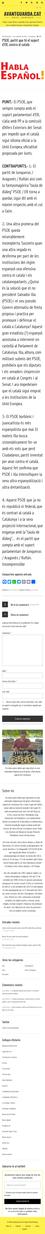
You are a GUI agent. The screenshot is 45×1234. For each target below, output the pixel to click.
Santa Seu (5, 1143)
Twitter (25, 3)
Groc (3, 970)
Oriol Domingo (6, 36)
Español (24, 1229)
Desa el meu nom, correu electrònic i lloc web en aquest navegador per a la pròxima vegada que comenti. (22, 705)
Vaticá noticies (7, 1154)
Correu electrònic (9, 681)
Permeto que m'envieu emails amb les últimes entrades (21, 1193)
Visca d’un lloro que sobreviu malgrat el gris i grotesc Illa (21, 945)
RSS (30, 3)
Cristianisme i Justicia (9, 1057)
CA (37, 7)
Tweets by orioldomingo (10, 1028)
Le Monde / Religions (9, 1108)
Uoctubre (5, 974)
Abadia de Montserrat (9, 1046)
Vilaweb (4, 1148)
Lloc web (5, 691)
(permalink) (34, 590)
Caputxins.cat (7, 1051)
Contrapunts (32, 36)
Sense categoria (30, 970)
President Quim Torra (9, 1131)
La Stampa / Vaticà (8, 1103)
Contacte (28, 1226)
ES (40, 7)
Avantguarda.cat (22, 13)
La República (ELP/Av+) (10, 1097)
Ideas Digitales (7, 1080)
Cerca (41, 3)
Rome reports (6, 1137)
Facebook (20, 3)
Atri (3, 966)
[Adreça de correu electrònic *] (22, 1185)
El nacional (6, 1068)
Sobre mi (8, 1226)
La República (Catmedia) (10, 1091)
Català (37, 1226)
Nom (4, 670)
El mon (4, 1063)
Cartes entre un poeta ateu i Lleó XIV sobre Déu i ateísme (21, 928)
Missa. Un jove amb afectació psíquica (15, 936)
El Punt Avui (6, 1074)
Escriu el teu (34, 604)
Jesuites (5, 1086)
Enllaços (18, 1226)
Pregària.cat (6, 1125)
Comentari (6, 632)
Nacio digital (6, 1120)
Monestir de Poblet (8, 1114)
